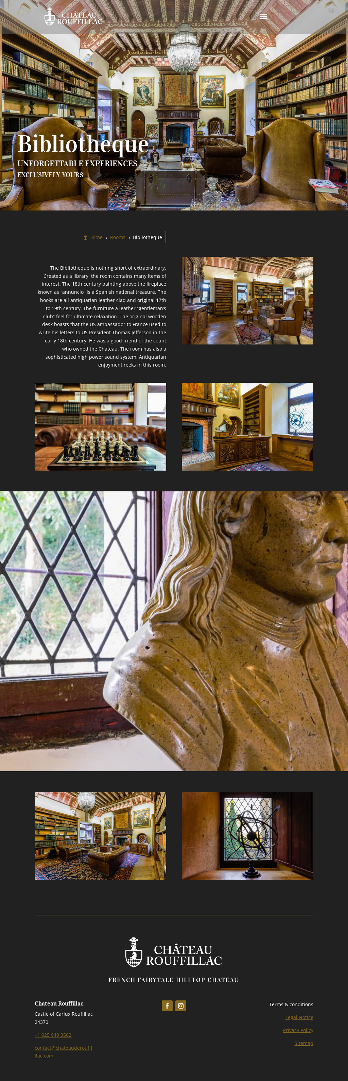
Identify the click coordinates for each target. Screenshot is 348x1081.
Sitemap (304, 1043)
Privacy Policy (298, 1030)
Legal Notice (299, 1017)
